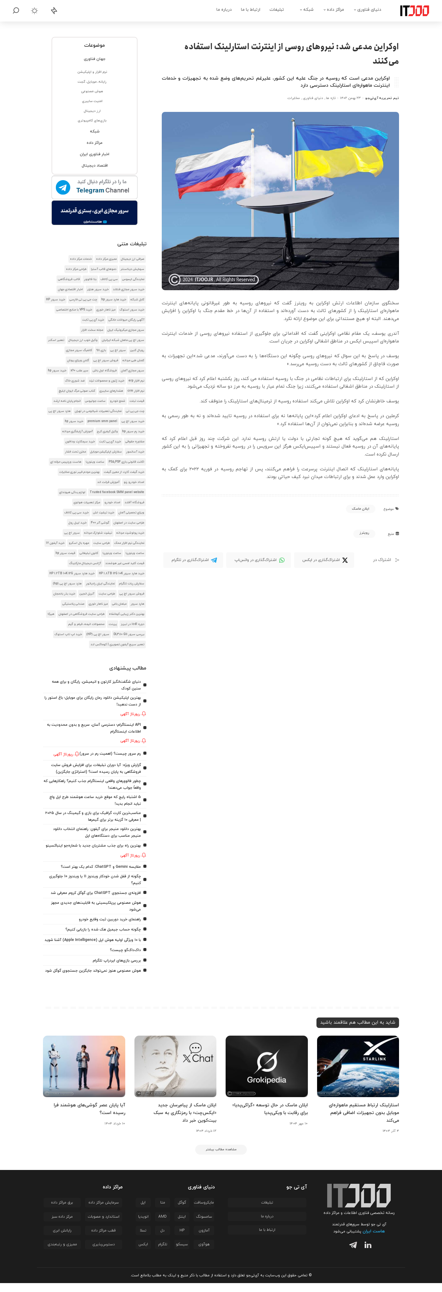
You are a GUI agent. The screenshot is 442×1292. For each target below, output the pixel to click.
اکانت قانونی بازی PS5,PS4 (126, 462)
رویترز (364, 532)
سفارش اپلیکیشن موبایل (106, 451)
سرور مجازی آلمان (132, 370)
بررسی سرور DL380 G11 (129, 634)
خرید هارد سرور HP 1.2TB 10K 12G (72, 573)
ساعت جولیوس (95, 401)
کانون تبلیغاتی (88, 553)
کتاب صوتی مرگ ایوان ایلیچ (77, 391)
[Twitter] (324, 560)
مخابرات (294, 98)
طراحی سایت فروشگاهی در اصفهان (82, 614)
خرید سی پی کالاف (76, 512)
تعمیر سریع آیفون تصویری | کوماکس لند (117, 644)
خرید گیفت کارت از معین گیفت (124, 472)
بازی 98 (101, 350)
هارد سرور (137, 604)
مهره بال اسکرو (79, 543)
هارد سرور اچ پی (59, 411)
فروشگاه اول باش (105, 370)
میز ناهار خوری (105, 309)
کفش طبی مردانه (133, 360)
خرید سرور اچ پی (133, 421)
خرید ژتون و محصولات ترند (106, 380)
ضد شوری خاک (75, 380)
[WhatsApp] (258, 560)
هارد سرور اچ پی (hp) (67, 583)
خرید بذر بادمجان (64, 593)
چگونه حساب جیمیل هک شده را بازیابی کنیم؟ (100, 928)
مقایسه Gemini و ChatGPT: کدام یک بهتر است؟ (98, 867)
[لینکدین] (366, 1255)
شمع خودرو (117, 401)
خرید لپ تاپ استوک (68, 634)
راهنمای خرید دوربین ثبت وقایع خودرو (107, 918)
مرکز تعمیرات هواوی (87, 502)
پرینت (113, 624)
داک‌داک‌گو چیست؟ (124, 954)
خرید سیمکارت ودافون (80, 441)
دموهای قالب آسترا (103, 269)
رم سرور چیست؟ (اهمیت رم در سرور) (108, 752)
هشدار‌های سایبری (111, 391)
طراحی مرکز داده (76, 269)
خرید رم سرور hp (133, 431)
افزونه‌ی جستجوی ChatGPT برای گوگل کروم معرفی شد (93, 892)
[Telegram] (193, 560)
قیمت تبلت (137, 401)
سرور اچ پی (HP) (97, 634)
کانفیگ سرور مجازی (79, 350)
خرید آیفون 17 (55, 543)
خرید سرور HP (55, 299)
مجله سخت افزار (92, 330)
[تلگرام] (351, 1255)
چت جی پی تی (135, 411)
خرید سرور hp (57, 370)
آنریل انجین (86, 593)
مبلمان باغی (119, 604)
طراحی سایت (101, 543)
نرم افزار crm (135, 391)
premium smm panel (102, 421)
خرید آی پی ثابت (93, 320)
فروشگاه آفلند (134, 502)
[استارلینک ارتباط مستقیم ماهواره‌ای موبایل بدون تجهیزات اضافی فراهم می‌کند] (358, 1075)
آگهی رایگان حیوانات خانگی (126, 320)
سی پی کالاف (109, 279)
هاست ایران (374, 1240)
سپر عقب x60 (79, 370)
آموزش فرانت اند (108, 482)
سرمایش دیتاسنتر (132, 269)
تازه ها (330, 98)
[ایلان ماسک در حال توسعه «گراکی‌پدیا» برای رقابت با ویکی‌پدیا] (267, 1075)
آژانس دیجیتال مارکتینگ (85, 563)
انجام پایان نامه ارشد (67, 401)
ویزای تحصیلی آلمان (131, 512)
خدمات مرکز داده (81, 259)
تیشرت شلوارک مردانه (98, 533)
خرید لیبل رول (77, 522)
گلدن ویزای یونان (78, 360)
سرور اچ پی (118, 350)
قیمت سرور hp (65, 553)
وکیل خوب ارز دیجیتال (83, 340)
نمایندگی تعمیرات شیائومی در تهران (98, 411)
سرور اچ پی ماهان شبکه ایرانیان (123, 340)
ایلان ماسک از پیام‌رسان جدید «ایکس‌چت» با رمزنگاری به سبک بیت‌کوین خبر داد (183, 1121)
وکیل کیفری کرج (107, 431)
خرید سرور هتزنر (98, 289)
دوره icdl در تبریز (132, 624)
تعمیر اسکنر (56, 340)
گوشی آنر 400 (100, 522)
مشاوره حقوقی (134, 441)
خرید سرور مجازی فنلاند (128, 289)
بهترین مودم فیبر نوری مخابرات (79, 472)
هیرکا (51, 614)
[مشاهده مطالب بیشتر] (221, 1158)
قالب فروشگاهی (69, 279)
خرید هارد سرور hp (113, 299)
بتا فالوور (90, 279)
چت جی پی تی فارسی (83, 299)
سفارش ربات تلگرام (131, 583)
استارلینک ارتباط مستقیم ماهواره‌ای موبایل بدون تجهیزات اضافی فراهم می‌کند (362, 1121)
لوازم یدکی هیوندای (72, 492)
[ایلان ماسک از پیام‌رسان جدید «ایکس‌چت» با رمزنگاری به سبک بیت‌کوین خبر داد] (175, 1075)
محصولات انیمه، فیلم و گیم (86, 624)
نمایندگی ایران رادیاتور (100, 583)
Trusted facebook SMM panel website (117, 492)
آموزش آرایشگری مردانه (77, 431)
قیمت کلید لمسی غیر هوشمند (124, 563)
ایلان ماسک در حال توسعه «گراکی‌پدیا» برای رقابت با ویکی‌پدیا (267, 1118)
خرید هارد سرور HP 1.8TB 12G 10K (121, 573)
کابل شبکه (137, 299)
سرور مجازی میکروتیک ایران (125, 330)
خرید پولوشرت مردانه (130, 533)
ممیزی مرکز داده (106, 259)
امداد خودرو (112, 502)
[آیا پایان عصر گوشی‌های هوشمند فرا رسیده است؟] (84, 1075)
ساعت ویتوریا (95, 462)
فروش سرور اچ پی (105, 360)
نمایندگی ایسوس (133, 279)
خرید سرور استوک (132, 309)
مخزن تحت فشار (75, 451)
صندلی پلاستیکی (73, 604)
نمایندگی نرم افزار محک (129, 543)
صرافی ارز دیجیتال (132, 259)
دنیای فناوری (313, 98)
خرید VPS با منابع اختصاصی (74, 309)
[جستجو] (16, 11)
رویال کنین (137, 350)
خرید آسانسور (135, 451)
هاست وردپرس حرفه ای (65, 462)
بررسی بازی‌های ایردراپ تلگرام (115, 964)
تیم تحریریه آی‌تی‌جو (382, 98)
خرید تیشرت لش (103, 512)
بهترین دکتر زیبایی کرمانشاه (126, 614)
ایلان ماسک (360, 508)
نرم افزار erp (136, 380)
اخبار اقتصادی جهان (70, 289)
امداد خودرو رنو (134, 482)
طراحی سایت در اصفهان (129, 522)
